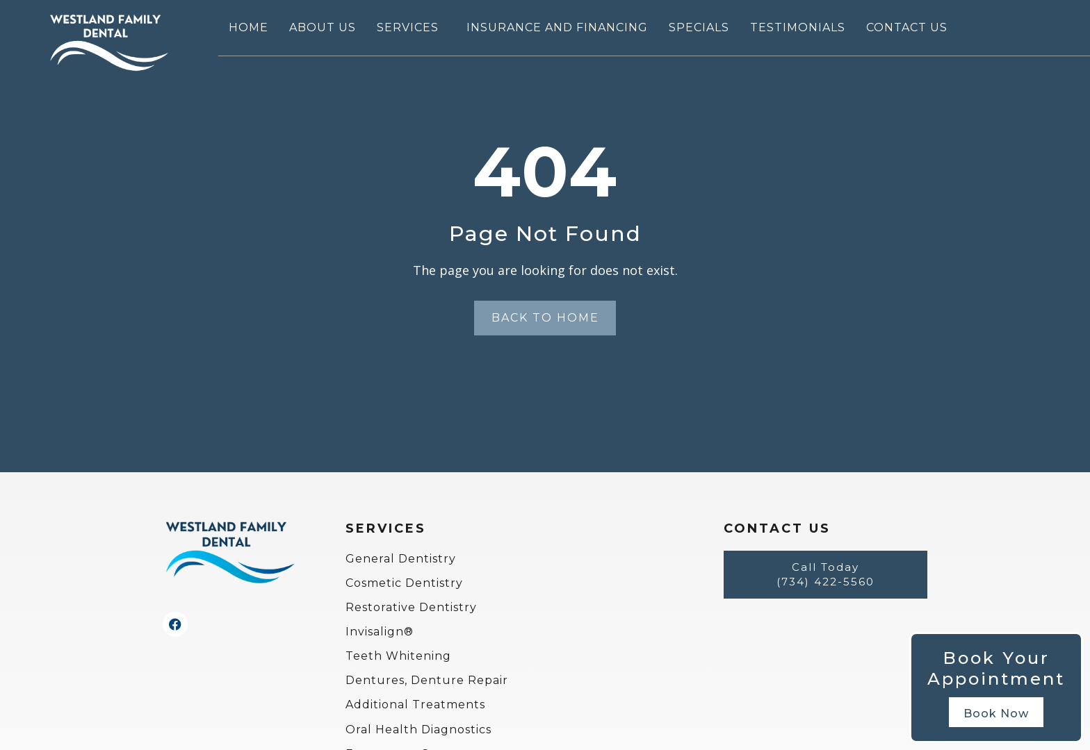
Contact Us (906, 27)
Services (411, 28)
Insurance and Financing (557, 27)
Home (248, 27)
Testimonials (797, 27)
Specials (699, 27)
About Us (322, 27)
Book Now (996, 713)
